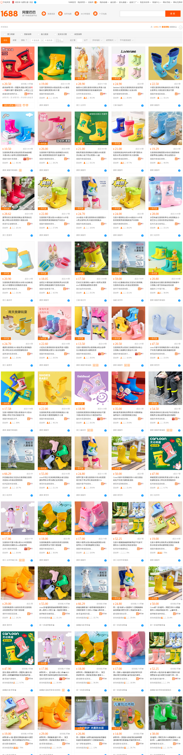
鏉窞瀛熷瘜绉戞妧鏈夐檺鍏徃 (84, 614)
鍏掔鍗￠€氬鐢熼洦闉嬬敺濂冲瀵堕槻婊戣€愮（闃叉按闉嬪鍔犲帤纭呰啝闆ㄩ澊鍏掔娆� (17, 738)
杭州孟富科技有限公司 (10, 484)
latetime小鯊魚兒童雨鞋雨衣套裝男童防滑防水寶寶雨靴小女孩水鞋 (128, 88)
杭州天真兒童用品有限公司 (158, 224)
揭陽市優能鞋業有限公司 (47, 224)
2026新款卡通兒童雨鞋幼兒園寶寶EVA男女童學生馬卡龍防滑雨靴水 (91, 218)
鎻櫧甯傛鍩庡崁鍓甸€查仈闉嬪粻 (121, 679)
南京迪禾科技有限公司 (84, 289)
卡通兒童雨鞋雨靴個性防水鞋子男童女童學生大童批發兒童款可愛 (164, 88)
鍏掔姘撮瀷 (28, 97)
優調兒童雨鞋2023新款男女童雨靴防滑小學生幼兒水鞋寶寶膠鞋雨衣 (17, 348)
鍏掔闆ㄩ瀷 (7, 97)
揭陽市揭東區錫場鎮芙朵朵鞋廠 (84, 224)
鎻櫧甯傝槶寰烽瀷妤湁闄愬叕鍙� (10, 744)
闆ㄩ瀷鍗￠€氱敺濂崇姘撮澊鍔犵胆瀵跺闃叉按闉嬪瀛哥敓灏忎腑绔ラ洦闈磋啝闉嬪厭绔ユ (127, 673)
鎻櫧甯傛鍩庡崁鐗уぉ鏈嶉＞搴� (84, 679)
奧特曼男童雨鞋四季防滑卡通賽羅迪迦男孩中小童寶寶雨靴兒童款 (127, 413)
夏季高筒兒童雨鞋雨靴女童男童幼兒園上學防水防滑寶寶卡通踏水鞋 (17, 218)
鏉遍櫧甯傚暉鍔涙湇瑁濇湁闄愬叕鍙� (10, 94)
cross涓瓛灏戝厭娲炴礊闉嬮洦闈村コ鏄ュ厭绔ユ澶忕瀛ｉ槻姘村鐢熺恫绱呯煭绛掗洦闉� (54, 608)
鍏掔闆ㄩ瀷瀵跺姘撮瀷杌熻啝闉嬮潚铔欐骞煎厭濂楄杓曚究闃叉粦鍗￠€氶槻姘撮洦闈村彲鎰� (127, 738)
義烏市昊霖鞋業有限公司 (84, 419)
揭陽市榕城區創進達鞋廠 (84, 549)
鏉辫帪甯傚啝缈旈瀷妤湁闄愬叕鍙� (158, 614)
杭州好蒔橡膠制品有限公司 (121, 549)
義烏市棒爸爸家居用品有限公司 (10, 289)
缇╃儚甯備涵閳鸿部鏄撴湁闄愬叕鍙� (84, 744)
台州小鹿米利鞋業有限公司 (10, 549)
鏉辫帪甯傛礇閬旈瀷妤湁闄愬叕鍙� (47, 614)
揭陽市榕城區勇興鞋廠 (158, 159)
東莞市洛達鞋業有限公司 (47, 484)
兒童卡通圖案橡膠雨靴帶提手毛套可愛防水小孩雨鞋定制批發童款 (127, 543)
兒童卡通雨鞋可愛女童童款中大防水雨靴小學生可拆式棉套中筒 (17, 413)
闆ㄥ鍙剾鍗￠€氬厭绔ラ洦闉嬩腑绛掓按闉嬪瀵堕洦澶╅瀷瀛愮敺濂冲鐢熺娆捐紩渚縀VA (128, 608)
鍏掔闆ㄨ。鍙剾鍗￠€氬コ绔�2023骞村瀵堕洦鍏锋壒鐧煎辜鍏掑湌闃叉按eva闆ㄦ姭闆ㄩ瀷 (54, 673)
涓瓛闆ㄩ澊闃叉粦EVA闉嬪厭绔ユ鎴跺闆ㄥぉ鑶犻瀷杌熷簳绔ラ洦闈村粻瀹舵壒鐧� (165, 738)
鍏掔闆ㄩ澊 (18, 97)
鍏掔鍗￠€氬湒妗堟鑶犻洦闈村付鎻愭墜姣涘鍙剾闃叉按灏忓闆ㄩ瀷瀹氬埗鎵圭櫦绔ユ (165, 673)
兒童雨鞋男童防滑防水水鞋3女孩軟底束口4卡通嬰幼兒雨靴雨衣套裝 (17, 283)
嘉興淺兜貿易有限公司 (10, 354)
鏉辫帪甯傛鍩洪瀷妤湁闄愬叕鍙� (158, 744)
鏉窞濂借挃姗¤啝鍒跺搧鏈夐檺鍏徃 (158, 679)
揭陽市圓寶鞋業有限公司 (47, 159)
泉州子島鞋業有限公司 (121, 289)
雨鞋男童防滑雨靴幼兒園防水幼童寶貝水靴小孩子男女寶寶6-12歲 (91, 153)
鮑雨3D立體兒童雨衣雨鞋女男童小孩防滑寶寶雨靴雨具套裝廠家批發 (91, 88)
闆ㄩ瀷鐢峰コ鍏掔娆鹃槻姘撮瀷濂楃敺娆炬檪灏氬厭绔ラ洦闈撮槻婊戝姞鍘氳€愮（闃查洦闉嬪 (91, 738)
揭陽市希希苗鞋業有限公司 (158, 419)
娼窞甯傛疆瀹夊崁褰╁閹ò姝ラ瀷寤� (47, 744)
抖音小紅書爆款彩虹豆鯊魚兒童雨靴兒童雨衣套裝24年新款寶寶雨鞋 (127, 283)
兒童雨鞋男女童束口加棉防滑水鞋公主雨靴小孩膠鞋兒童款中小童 (127, 348)
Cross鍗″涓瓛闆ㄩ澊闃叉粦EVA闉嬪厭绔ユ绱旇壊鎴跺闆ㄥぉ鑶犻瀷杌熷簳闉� (165, 608)
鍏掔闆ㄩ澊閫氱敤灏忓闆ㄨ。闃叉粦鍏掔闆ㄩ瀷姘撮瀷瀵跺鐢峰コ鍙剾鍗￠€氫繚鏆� (91, 673)
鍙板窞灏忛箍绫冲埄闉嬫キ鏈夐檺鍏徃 (47, 679)
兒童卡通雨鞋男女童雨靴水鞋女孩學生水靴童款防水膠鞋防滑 (91, 348)
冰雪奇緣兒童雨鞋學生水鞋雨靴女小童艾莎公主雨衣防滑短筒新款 (164, 218)
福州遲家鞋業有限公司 (121, 94)
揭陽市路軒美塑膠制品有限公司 (10, 159)
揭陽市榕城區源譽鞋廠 (47, 94)
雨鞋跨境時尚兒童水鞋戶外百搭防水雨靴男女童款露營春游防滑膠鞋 (164, 413)
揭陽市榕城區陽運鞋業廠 (47, 419)
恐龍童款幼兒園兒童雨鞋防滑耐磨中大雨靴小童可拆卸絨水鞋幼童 (164, 283)
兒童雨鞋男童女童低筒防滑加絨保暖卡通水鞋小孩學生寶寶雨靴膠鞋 (17, 153)
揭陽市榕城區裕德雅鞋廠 (47, 354)
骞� (30, 94)
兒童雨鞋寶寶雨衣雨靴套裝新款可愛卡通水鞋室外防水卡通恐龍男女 (91, 413)
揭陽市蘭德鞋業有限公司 (158, 549)
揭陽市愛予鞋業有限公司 (84, 484)
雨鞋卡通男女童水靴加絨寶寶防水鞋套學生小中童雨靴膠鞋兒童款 (91, 543)
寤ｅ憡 (30, 90)
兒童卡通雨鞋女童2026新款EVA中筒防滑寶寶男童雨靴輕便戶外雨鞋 (127, 218)
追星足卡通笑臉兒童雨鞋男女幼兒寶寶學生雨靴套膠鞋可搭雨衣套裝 (54, 283)
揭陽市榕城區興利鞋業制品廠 (121, 159)
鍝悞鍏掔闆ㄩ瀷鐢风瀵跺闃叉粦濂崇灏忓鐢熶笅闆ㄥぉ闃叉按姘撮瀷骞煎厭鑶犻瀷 (17, 89)
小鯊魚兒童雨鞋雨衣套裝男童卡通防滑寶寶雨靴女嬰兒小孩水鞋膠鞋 (54, 348)
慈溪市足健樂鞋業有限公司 (10, 224)
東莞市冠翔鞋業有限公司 (121, 484)
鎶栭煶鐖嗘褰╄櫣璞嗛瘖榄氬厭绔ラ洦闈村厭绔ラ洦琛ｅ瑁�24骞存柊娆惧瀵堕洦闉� (91, 608)
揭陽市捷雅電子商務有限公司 (47, 289)
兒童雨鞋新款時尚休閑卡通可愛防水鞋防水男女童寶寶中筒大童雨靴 (127, 153)
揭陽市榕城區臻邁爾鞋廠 (158, 94)
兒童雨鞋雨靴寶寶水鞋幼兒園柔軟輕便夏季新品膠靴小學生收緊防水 (164, 153)
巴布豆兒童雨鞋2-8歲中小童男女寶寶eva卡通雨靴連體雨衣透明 (91, 283)
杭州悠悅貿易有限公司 (158, 484)
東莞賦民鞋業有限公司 (158, 354)
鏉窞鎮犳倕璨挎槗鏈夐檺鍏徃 (10, 679)
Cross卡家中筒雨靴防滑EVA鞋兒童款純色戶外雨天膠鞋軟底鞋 (128, 478)
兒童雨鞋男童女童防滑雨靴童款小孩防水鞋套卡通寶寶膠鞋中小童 (54, 413)
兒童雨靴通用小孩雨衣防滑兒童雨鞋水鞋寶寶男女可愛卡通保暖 (54, 543)
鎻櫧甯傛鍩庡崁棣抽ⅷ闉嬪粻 (121, 744)
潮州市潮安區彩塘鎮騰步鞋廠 (10, 614)
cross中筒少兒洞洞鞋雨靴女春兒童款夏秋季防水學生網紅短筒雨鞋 (54, 478)
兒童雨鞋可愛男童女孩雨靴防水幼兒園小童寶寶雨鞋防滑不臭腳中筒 (54, 153)
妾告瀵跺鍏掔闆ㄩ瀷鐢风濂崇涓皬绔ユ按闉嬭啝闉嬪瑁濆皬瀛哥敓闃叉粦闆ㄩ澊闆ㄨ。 (17, 673)
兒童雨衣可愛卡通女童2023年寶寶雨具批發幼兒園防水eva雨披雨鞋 (17, 543)
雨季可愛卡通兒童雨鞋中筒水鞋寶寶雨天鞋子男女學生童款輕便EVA (91, 478)
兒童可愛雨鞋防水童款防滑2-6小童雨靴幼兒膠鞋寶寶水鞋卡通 (54, 88)
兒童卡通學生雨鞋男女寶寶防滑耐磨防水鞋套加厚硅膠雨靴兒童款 (164, 543)
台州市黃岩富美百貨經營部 (84, 94)
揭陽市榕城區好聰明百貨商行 (121, 419)
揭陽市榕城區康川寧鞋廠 (121, 354)
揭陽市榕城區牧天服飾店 (47, 549)
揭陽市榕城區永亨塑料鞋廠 (10, 419)
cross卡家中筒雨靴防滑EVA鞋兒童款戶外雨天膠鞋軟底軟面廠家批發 (164, 348)
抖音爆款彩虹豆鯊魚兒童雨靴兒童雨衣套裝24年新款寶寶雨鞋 (17, 478)
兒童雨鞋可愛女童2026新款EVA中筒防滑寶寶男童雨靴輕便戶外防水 (53, 218)
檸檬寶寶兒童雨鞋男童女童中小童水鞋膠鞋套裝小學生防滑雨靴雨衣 (164, 478)
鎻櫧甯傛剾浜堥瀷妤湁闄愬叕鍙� (121, 614)
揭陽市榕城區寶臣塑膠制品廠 (84, 354)
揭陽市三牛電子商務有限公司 (158, 289)
